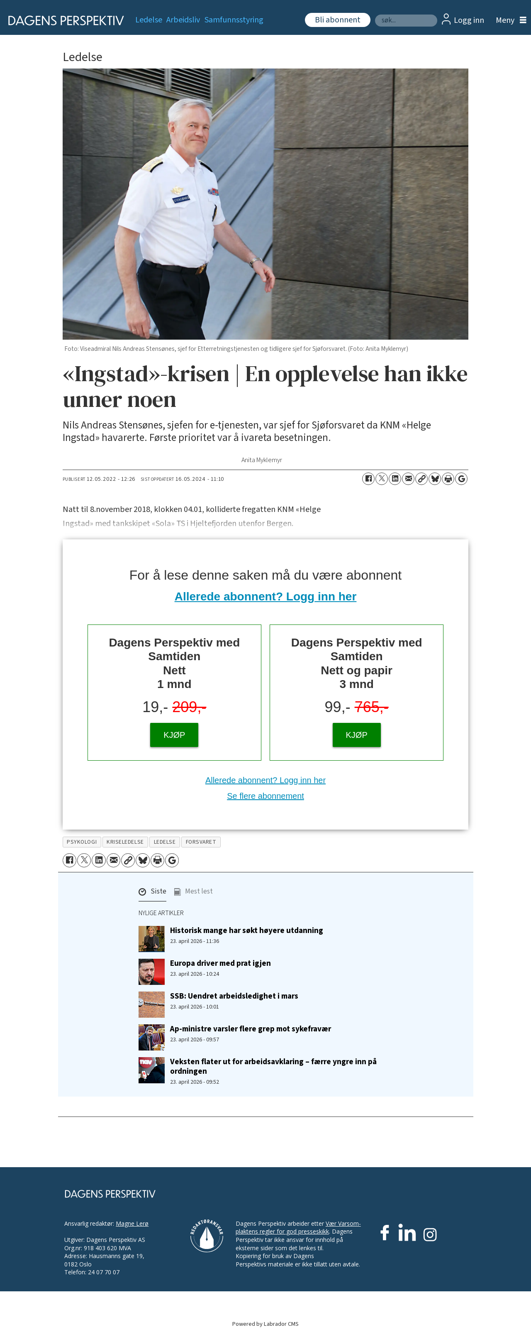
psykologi (82, 842)
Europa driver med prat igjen (220, 963)
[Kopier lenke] (421, 479)
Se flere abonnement (265, 796)
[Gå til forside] (63, 20)
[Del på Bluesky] (435, 479)
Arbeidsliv (183, 20)
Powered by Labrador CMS (265, 1324)
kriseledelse (125, 842)
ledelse (165, 842)
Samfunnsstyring (234, 20)
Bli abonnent (337, 20)
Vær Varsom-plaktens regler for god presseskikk (298, 1227)
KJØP (174, 735)
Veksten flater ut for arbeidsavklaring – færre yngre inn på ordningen (273, 1066)
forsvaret (201, 842)
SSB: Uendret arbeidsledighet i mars (234, 996)
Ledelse (148, 20)
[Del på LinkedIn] (395, 479)
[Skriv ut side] (448, 479)
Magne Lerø (132, 1223)
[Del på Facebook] (368, 479)
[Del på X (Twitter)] (381, 479)
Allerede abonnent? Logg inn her (266, 596)
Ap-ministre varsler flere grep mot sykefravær (250, 1029)
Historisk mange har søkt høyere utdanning (246, 930)
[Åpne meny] (509, 20)
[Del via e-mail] (408, 479)
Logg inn (469, 20)
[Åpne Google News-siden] (461, 479)
